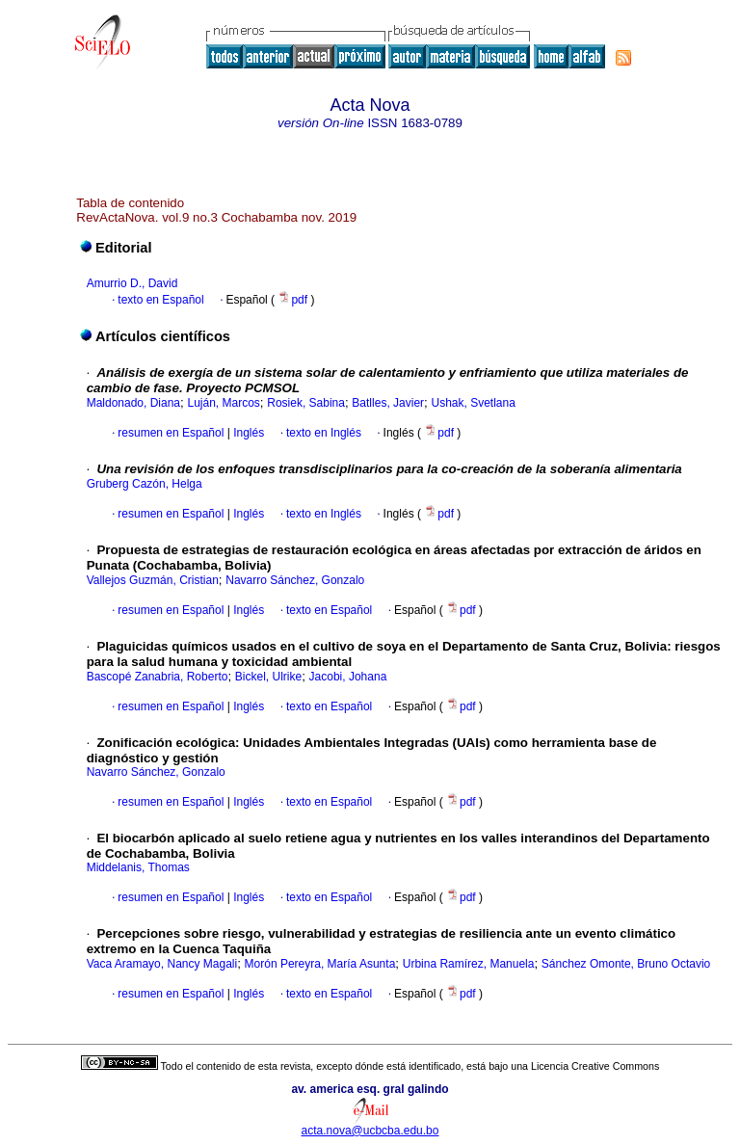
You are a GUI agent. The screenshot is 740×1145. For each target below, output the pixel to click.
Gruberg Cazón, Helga (144, 484)
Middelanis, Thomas (138, 867)
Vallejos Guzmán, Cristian (153, 580)
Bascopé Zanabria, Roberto (157, 676)
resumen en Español (171, 432)
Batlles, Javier (388, 403)
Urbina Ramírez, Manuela (469, 964)
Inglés (247, 432)
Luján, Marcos (223, 403)
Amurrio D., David (132, 283)
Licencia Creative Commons (595, 1066)
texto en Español (160, 299)
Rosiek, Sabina (306, 403)
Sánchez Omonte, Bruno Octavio (626, 964)
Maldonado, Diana (133, 403)
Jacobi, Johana (348, 676)
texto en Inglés (323, 432)
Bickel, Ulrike (268, 676)
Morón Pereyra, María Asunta (320, 964)
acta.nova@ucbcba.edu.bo (370, 1130)
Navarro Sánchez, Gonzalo (294, 580)
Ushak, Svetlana (473, 403)
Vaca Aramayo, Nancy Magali (162, 964)
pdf (294, 299)
